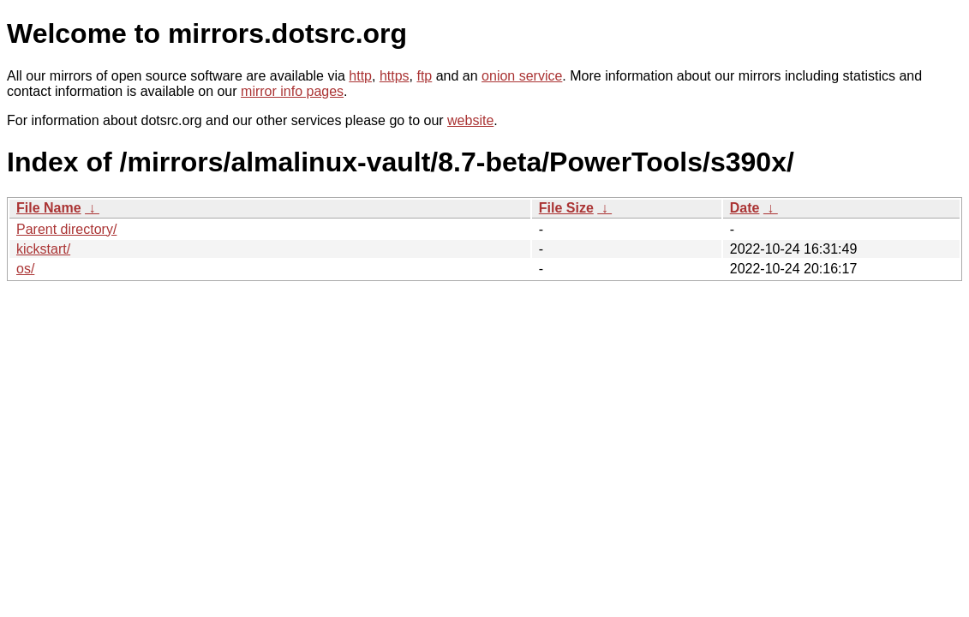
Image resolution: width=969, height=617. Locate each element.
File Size (566, 208)
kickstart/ (43, 249)
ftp (424, 76)
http (360, 76)
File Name (48, 208)
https (395, 76)
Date (745, 208)
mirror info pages (292, 91)
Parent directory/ (66, 229)
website (470, 120)
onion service (522, 76)
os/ (25, 268)
